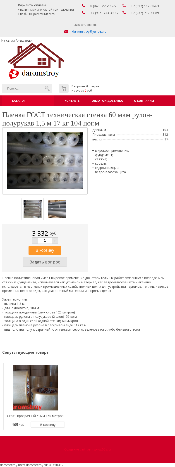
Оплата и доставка (107, 101)
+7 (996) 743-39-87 (104, 13)
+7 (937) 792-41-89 (145, 13)
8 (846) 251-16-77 (103, 6)
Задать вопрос (45, 262)
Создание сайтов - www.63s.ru (87, 449)
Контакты (72, 101)
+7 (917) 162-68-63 (145, 6)
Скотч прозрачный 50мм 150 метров (35, 416)
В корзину (47, 424)
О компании (144, 101)
